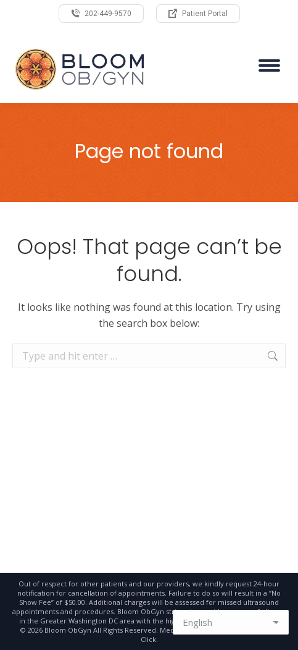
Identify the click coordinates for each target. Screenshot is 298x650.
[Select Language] (231, 622)
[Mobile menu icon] (269, 65)
